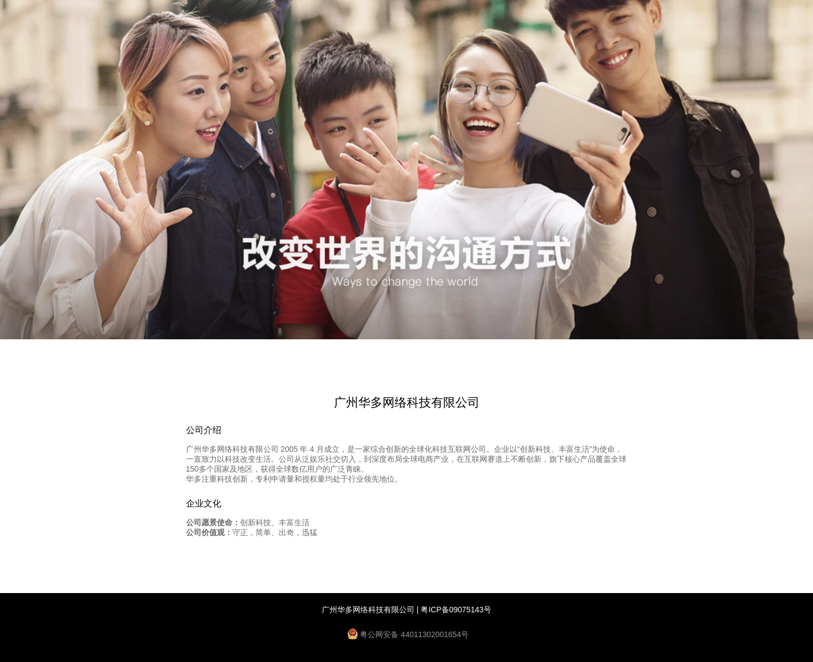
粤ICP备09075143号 (456, 609)
